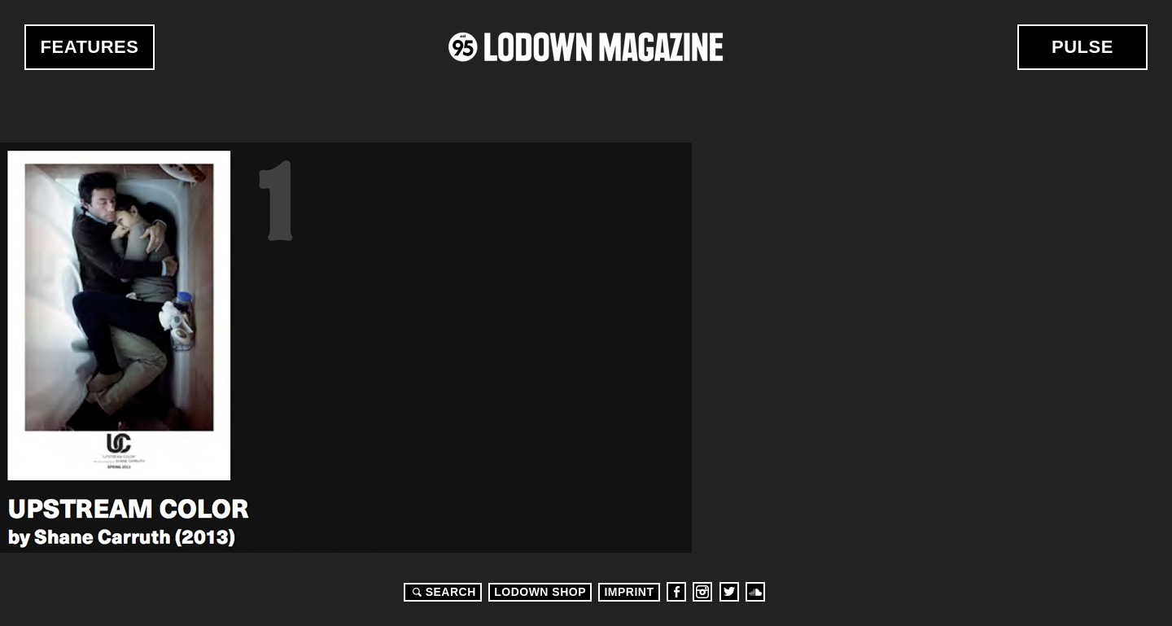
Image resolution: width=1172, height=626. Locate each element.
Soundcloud (755, 592)
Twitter (729, 592)
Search (442, 592)
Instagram (702, 592)
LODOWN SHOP (540, 591)
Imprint (629, 591)
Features (90, 47)
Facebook (676, 592)
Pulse (1082, 47)
